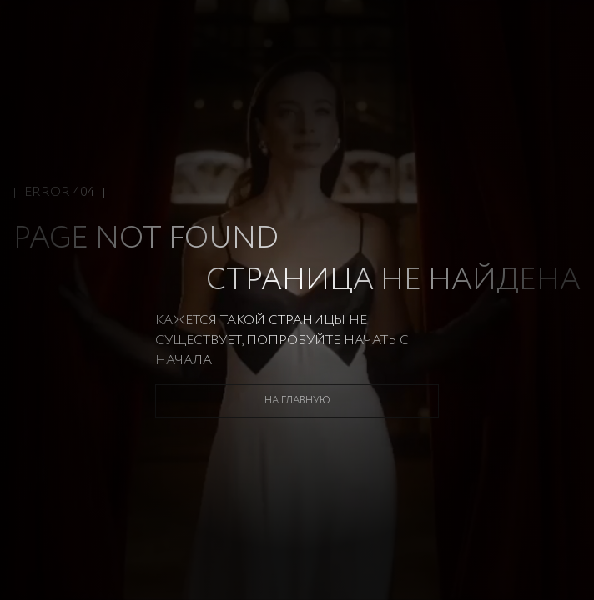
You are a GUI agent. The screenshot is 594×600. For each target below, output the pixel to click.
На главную (297, 400)
